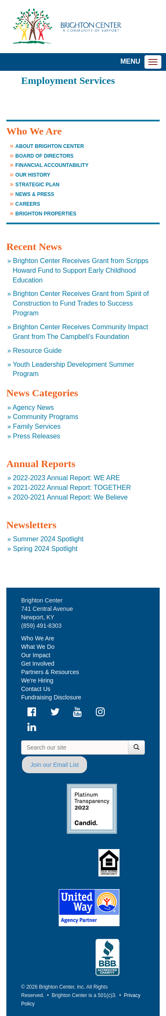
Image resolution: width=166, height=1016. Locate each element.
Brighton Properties (45, 214)
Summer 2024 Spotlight (48, 539)
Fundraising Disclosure (51, 697)
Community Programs (46, 416)
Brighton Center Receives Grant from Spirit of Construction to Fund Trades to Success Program (81, 303)
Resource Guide (37, 350)
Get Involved (37, 663)
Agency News (33, 407)
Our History (32, 175)
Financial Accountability (51, 165)
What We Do (37, 646)
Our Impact (35, 655)
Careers (27, 204)
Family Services (37, 426)
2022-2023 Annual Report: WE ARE (66, 477)
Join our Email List (54, 764)
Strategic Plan (37, 185)
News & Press (34, 194)
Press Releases (36, 436)
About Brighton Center (49, 146)
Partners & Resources (50, 672)
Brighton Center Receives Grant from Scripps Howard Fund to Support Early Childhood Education (81, 270)
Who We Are (37, 638)
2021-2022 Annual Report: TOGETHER (72, 487)
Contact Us (35, 688)
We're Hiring (37, 680)
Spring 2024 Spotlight (45, 548)
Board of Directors (44, 156)
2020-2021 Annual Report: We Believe (70, 497)
